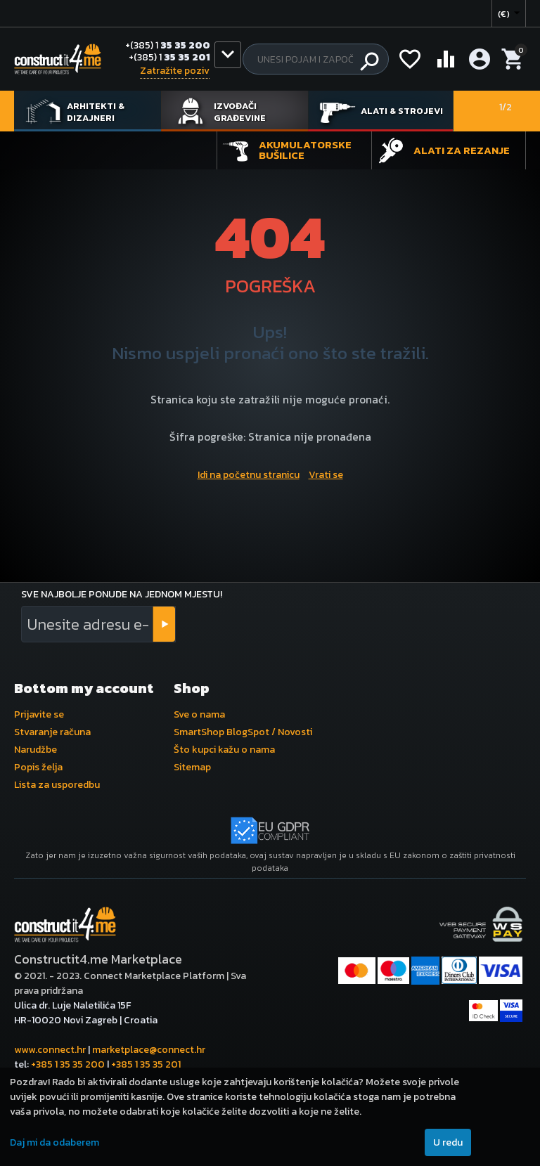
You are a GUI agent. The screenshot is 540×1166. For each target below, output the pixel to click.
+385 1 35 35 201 (146, 1064)
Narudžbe (35, 749)
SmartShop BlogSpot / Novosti (243, 732)
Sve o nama (199, 714)
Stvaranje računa (52, 732)
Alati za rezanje (461, 150)
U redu (448, 1142)
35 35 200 (167, 46)
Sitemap (192, 767)
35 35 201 (169, 58)
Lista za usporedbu (57, 784)
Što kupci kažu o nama (224, 749)
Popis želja (38, 767)
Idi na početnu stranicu (249, 474)
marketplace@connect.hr (148, 1049)
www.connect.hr (50, 1049)
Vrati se (326, 474)
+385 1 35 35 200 (68, 1064)
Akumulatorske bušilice (305, 149)
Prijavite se (39, 714)
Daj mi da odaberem (54, 1142)
